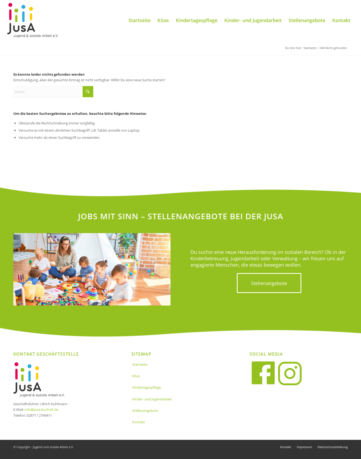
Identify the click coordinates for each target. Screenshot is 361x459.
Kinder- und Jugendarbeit (152, 399)
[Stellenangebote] (269, 283)
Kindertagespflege (146, 387)
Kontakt (138, 422)
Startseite (139, 364)
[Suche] (53, 91)
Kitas (136, 375)
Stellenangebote (145, 410)
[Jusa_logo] (32, 20)
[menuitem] (139, 20)
